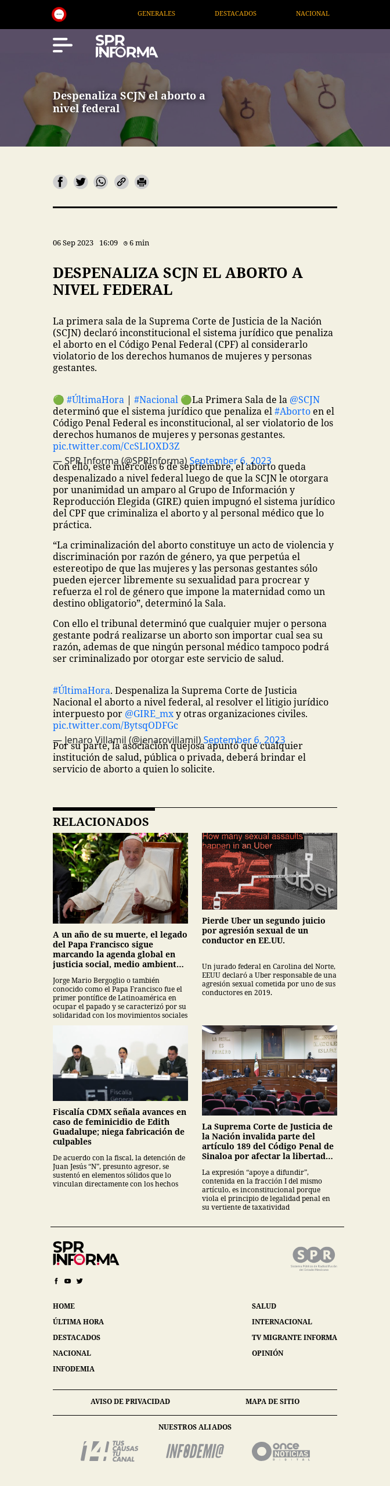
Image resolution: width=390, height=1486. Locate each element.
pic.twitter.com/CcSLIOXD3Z (116, 446)
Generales (170, 13)
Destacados (249, 13)
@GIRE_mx (149, 713)
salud (264, 1306)
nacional (72, 1353)
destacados (76, 1337)
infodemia (74, 1369)
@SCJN (305, 399)
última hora (78, 1322)
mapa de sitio (272, 1401)
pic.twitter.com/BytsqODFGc (115, 725)
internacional (282, 1322)
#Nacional (156, 399)
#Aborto (292, 411)
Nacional (326, 13)
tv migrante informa (294, 1337)
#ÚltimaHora (95, 399)
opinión (267, 1353)
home (64, 1306)
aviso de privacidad (130, 1401)
